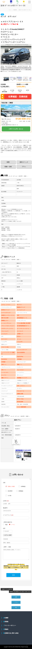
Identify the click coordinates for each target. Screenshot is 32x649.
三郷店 (11, 103)
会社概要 (5, 618)
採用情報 (5, 621)
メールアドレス (8, 515)
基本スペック (24, 162)
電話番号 (5, 508)
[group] (16, 60)
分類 (4, 482)
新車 (2, 14)
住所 (4, 528)
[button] (30, 54)
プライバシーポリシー (9, 625)
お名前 (6, 500)
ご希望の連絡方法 (7, 522)
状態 (8, 162)
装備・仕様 (8, 166)
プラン (24, 166)
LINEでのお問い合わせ (16, 129)
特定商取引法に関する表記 (11, 633)
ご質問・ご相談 (7, 547)
